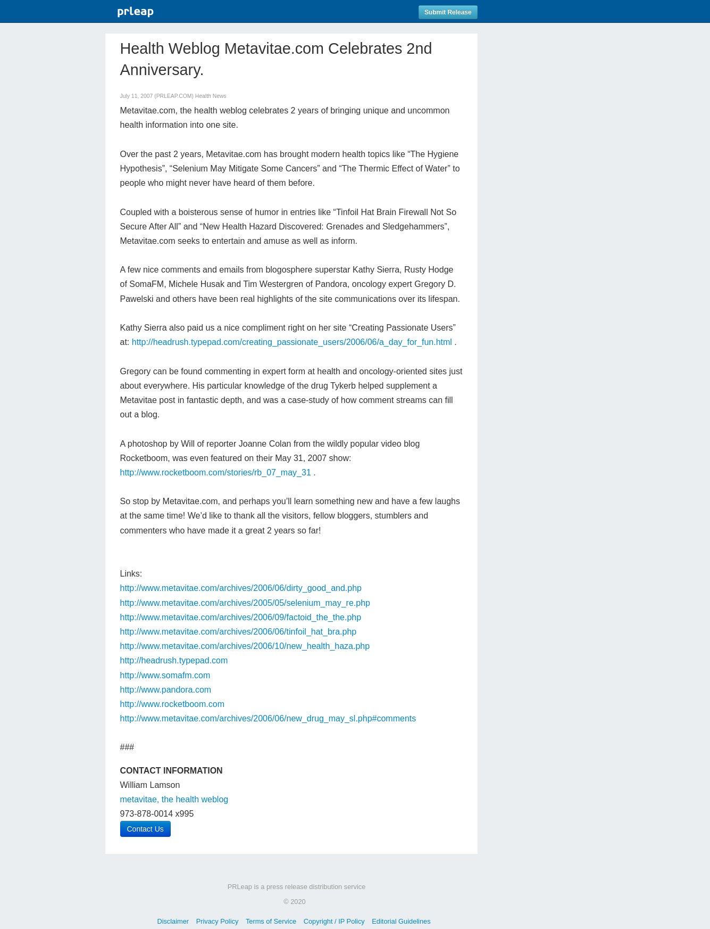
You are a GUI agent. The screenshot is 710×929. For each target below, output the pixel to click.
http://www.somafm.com (165, 675)
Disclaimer (173, 921)
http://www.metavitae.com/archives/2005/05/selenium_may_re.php (245, 602)
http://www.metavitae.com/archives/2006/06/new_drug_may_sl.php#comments (268, 718)
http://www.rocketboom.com (172, 704)
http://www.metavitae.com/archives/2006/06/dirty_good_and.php (241, 588)
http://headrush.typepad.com (174, 660)
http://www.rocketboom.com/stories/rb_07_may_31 (215, 472)
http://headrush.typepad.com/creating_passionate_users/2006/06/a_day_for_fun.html (292, 342)
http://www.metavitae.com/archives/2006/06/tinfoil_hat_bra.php (238, 631)
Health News (211, 96)
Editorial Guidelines (401, 921)
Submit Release (448, 12)
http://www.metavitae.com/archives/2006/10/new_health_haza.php (245, 646)
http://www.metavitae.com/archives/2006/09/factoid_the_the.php (241, 617)
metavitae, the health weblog (174, 799)
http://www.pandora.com (166, 689)
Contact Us (145, 829)
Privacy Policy (217, 921)
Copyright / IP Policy (334, 921)
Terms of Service (271, 921)
